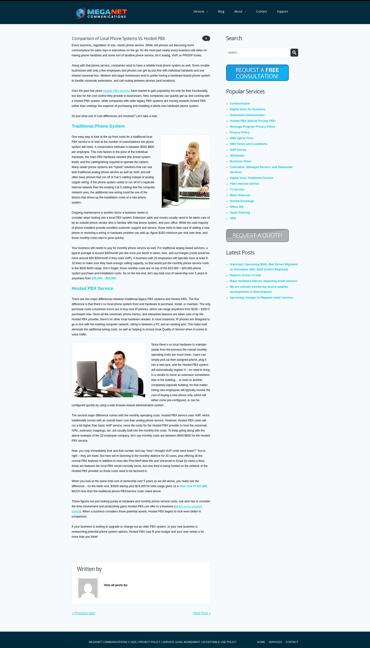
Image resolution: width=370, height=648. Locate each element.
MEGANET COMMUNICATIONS (108, 642)
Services (198, 13)
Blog (221, 11)
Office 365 (237, 207)
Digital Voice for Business (247, 109)
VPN (233, 218)
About (237, 13)
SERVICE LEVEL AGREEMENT (182, 642)
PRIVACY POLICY (149, 642)
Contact (261, 11)
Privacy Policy (239, 132)
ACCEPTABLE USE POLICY (219, 642)
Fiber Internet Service (245, 183)
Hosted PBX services (116, 90)
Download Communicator (247, 115)
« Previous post (83, 613)
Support (282, 11)
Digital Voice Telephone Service (251, 178)
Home (261, 642)
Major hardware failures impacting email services (263, 281)
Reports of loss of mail (245, 275)
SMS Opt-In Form (242, 138)
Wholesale (237, 155)
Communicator (240, 103)
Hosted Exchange (242, 201)
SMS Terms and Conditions (248, 144)
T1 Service (237, 189)
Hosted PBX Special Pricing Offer (253, 121)
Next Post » (201, 613)
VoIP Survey (238, 149)
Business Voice (240, 161)
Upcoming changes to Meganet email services (261, 297)
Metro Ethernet (240, 195)
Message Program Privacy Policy (252, 126)
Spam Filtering (240, 212)
